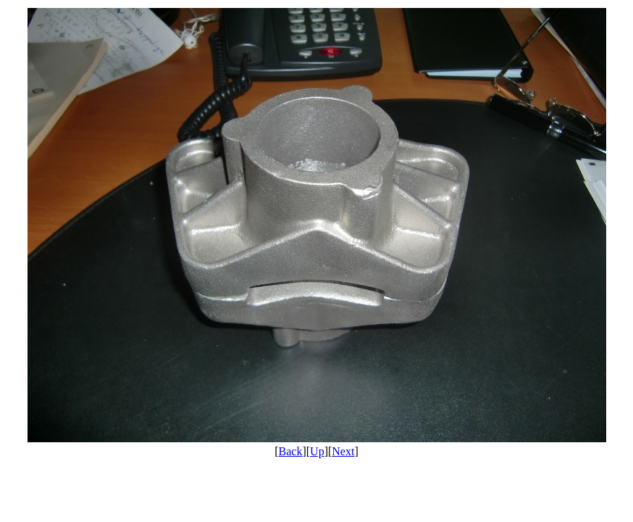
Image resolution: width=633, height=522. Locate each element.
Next (343, 451)
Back (291, 451)
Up (317, 451)
